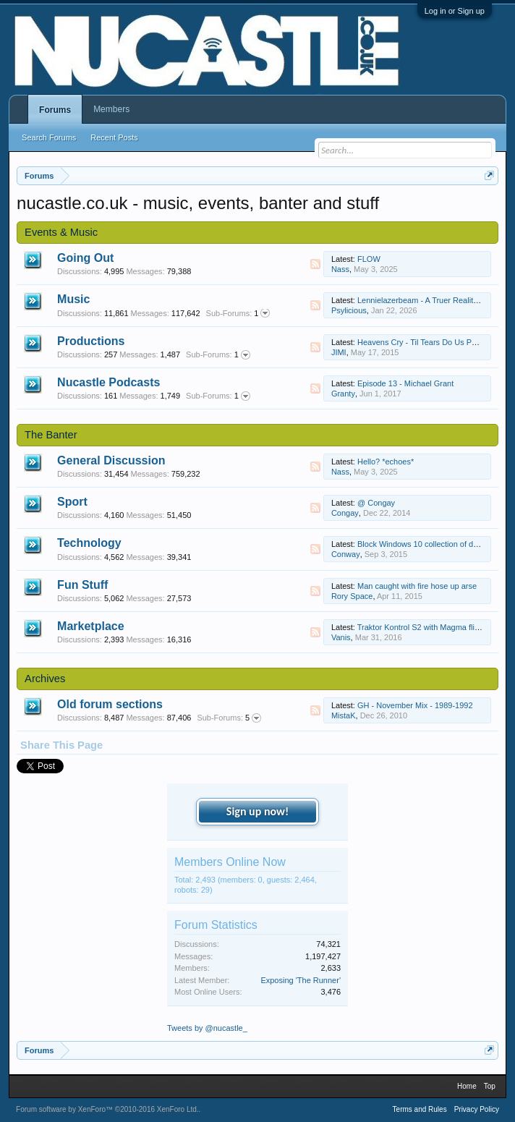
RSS (315, 264)
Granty (343, 393)
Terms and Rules (420, 1109)
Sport (72, 502)
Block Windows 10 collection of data (420, 544)
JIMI (338, 352)
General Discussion (111, 460)
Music (73, 299)
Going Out (85, 258)
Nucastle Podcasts (108, 382)
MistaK (343, 715)
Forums (55, 110)
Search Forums (49, 137)
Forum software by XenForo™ (107, 1109)
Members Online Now (230, 862)
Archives (45, 678)
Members (111, 109)
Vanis (341, 637)
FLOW (368, 259)
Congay (345, 513)
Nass (340, 269)
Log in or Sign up (455, 11)
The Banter (51, 435)
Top (489, 1086)
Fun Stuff (82, 585)
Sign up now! (257, 811)
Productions (90, 341)
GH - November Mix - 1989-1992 (415, 705)
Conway (345, 554)
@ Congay (376, 502)
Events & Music (61, 232)
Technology (89, 543)
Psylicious (349, 310)
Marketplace (90, 626)
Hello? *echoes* (385, 461)
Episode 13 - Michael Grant (405, 383)
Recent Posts (113, 137)
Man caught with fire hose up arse (417, 586)
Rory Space (352, 596)
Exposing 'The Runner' (300, 980)
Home (467, 1086)
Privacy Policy (476, 1109)
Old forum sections (110, 704)
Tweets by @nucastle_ (207, 1028)
